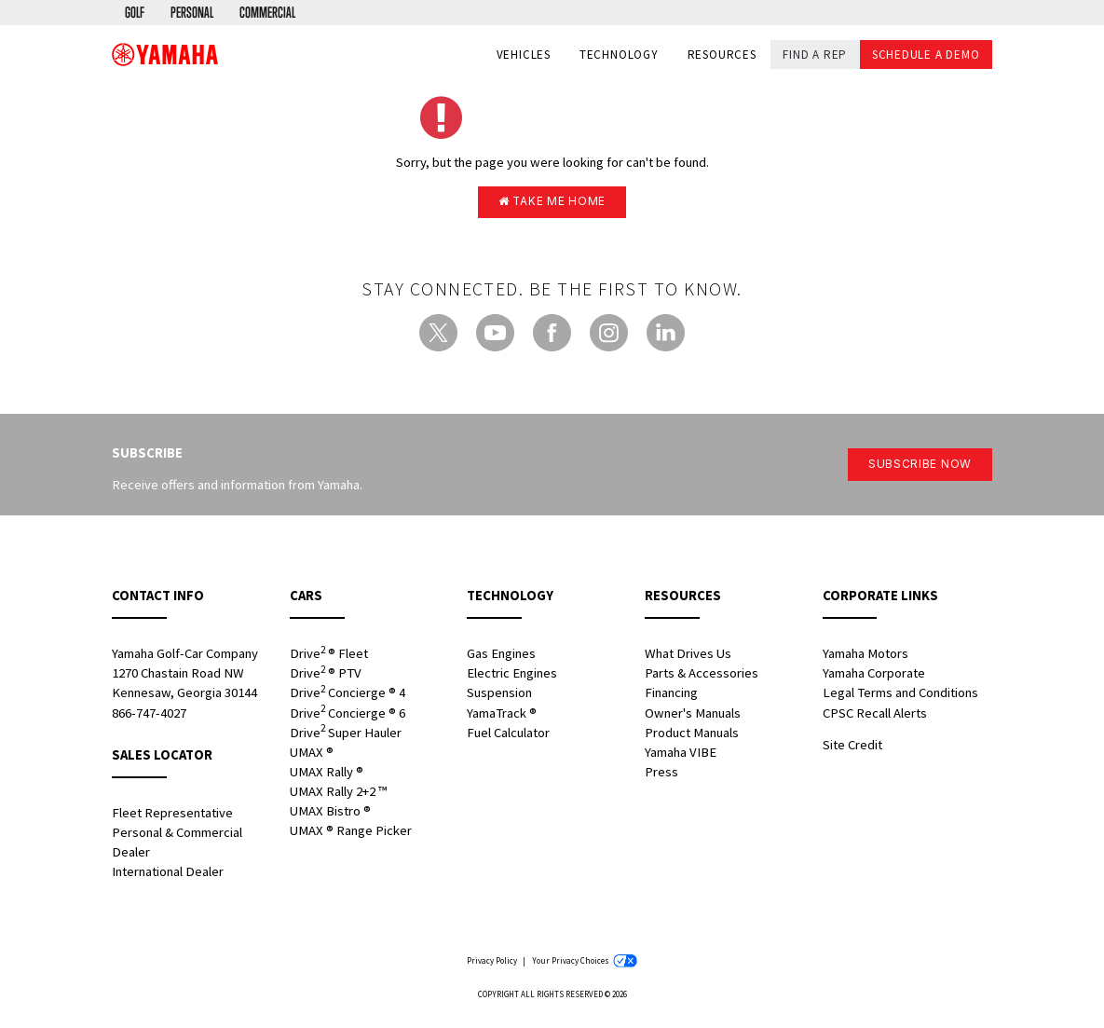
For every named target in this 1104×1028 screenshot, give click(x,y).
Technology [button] (619, 55)
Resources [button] (722, 55)
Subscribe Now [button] (916, 466)
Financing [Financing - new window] (671, 695)
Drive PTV (325, 675)
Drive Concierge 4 (347, 695)
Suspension (499, 695)
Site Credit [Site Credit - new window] (852, 746)
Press (661, 774)
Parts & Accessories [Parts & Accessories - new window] (701, 675)
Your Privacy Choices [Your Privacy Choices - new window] (585, 963)
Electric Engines (512, 675)
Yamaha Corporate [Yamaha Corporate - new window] (874, 675)
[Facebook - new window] (552, 335)
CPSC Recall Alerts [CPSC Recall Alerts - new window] (875, 714)
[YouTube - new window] (495, 335)
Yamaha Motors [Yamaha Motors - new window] (865, 656)
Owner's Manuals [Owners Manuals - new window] (693, 714)
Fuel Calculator (508, 734)
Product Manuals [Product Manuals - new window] (692, 734)
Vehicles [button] (524, 55)
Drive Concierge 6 (347, 714)
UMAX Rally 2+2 (338, 794)
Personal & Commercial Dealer (177, 844)
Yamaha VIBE (680, 754)
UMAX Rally (326, 774)
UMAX (312, 754)
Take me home (552, 202)
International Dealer (168, 874)
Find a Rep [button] (815, 54)
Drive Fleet (329, 656)
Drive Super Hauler (346, 734)
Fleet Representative (172, 814)
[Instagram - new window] (609, 335)
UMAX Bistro (330, 813)
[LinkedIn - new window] (666, 335)
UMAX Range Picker (351, 833)
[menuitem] (136, 13)
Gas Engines (501, 656)
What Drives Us (688, 656)
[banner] (165, 55)
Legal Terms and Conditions (900, 695)
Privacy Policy (492, 963)
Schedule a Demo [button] (926, 54)
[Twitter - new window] (438, 335)
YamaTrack (502, 714)
